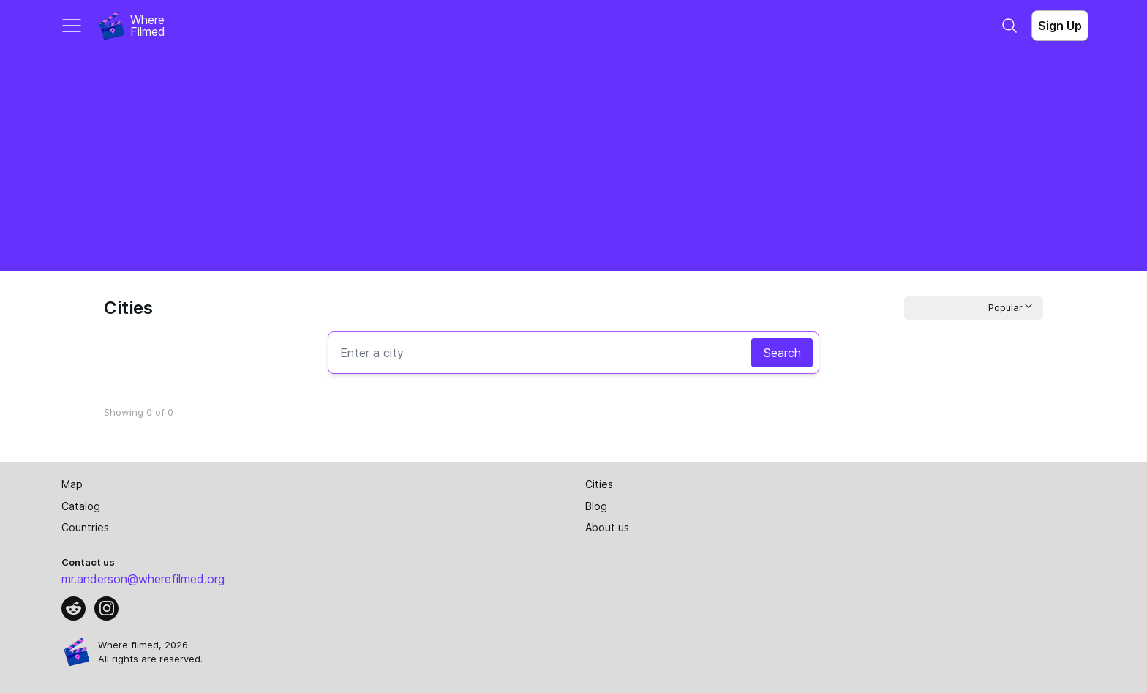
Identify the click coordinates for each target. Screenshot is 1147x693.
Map (72, 484)
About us (607, 527)
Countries (85, 527)
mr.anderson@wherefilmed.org (143, 579)
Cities (599, 484)
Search (782, 352)
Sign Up (1060, 25)
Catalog (80, 506)
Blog (596, 506)
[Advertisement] (573, 161)
